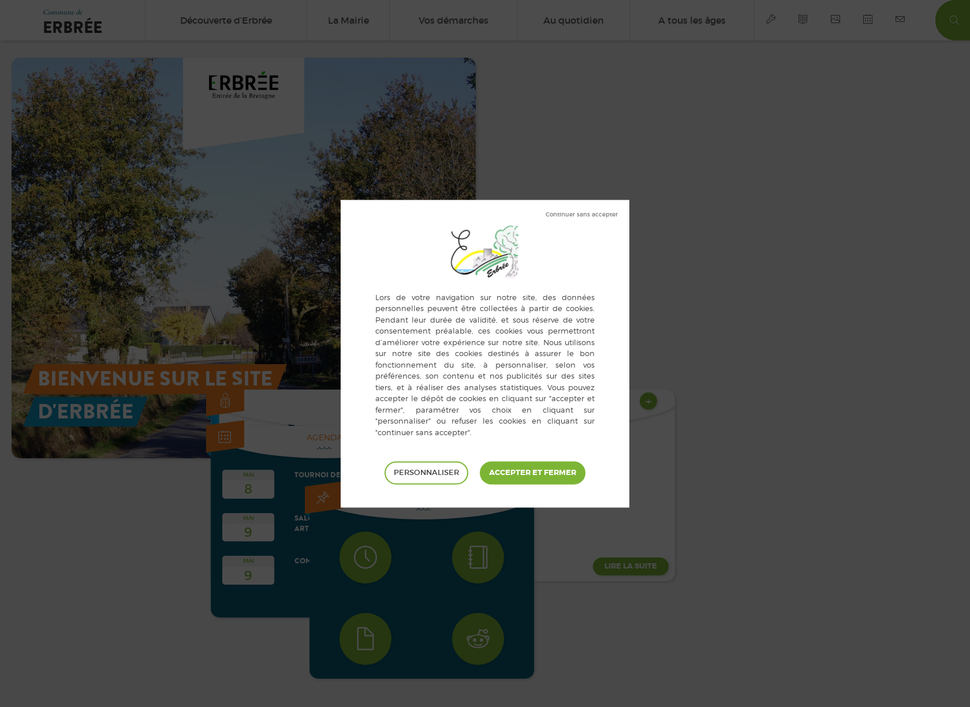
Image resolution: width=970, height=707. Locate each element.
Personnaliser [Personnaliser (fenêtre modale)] (426, 472)
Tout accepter (532, 472)
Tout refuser (582, 214)
